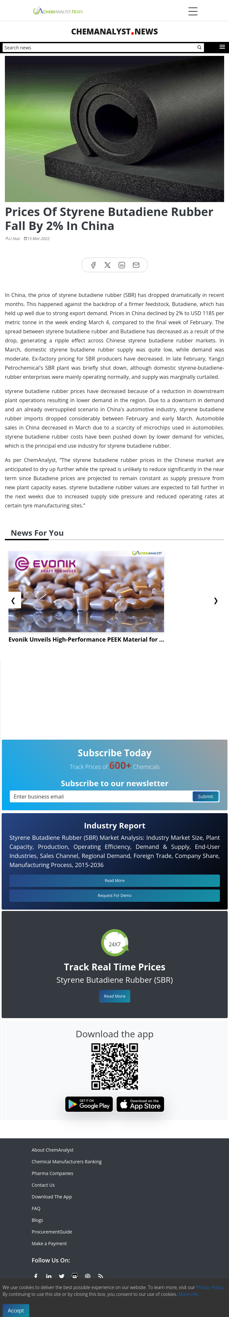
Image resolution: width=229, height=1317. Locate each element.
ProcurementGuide (52, 1232)
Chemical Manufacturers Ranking (67, 1161)
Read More (114, 996)
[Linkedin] (48, 1275)
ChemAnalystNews (114, 31)
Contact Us (43, 1185)
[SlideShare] (74, 1275)
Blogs (37, 1220)
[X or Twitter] (61, 1275)
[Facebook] (35, 1275)
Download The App (52, 1197)
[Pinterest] (87, 1275)
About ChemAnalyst (53, 1150)
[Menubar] (192, 11)
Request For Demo (115, 895)
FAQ (36, 1208)
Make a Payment (49, 1243)
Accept (16, 1310)
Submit (205, 796)
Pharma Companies (52, 1173)
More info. (188, 1294)
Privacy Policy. (210, 1287)
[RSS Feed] (100, 1275)
